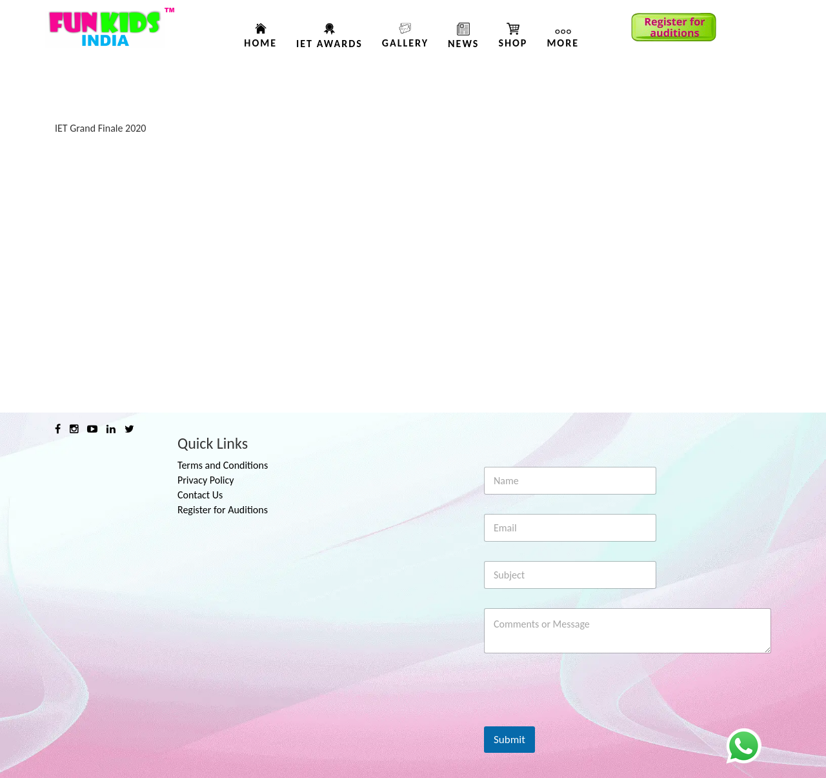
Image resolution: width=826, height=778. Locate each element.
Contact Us (200, 495)
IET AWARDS (329, 43)
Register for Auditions (222, 510)
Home (260, 43)
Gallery (405, 43)
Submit (509, 739)
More (563, 43)
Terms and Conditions (222, 465)
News (463, 43)
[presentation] (582, 718)
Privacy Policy (205, 480)
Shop (512, 43)
